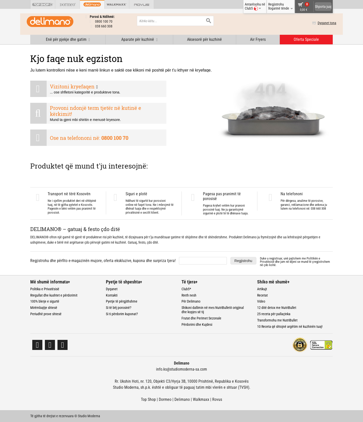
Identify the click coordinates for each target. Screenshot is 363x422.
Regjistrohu (243, 261)
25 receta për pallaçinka (273, 314)
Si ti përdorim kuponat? (122, 314)
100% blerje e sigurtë (44, 301)
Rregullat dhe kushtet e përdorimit (53, 295)
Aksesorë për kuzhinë (204, 39)
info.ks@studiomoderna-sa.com (181, 369)
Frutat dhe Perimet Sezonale (201, 318)
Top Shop (148, 399)
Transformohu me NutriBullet (277, 320)
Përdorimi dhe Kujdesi (197, 324)
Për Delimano (191, 301)
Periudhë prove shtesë (46, 314)
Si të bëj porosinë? (118, 308)
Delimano (182, 399)
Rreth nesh (189, 295)
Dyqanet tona (323, 23)
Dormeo (165, 399)
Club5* (186, 289)
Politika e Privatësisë (44, 289)
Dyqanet (111, 289)
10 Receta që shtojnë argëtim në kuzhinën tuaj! (289, 326)
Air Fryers (258, 39)
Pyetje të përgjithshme (121, 301)
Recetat (262, 295)
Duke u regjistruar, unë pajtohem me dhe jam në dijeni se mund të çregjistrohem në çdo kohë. (295, 262)
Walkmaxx (201, 399)
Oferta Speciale (306, 39)
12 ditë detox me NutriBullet (276, 308)
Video (261, 301)
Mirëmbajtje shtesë (43, 308)
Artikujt (262, 289)
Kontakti (111, 295)
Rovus (217, 399)
